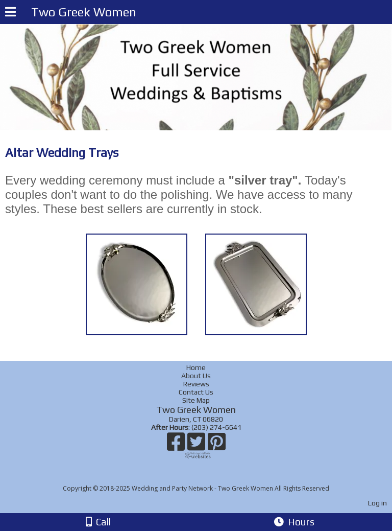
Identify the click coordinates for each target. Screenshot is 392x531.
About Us (196, 376)
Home (196, 367)
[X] (197, 445)
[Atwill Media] (205, 477)
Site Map (196, 400)
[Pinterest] (217, 445)
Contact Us (196, 392)
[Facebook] (177, 445)
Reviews (196, 384)
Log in (377, 503)
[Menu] (10, 13)
